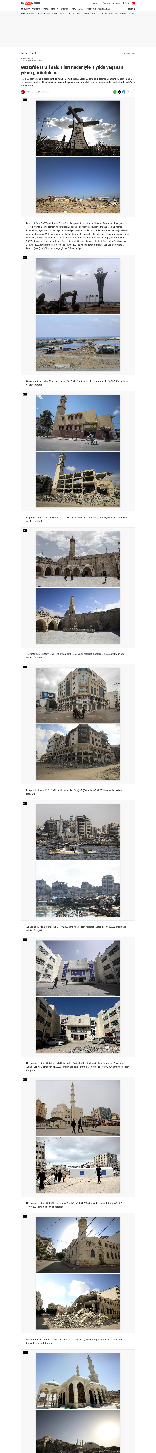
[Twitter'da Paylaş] (119, 92)
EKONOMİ (54, 9)
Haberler (24, 53)
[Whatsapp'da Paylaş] (115, 92)
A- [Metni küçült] (129, 92)
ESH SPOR (64, 9)
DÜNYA (73, 9)
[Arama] (95, 3)
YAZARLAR (36, 9)
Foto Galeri (34, 53)
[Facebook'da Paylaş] (123, 92)
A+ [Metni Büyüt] (132, 92)
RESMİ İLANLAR (103, 9)
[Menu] (131, 9)
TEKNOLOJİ (91, 9)
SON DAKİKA (25, 9)
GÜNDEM (46, 9)
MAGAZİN (81, 9)
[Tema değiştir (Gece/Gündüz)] (116, 3)
